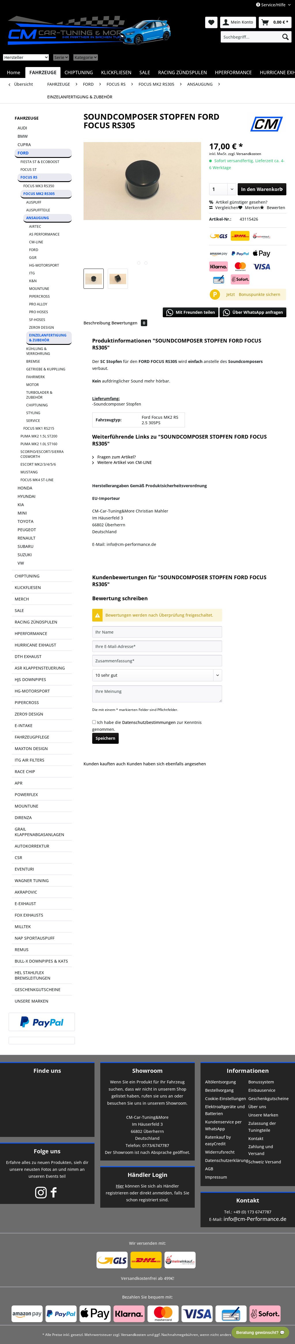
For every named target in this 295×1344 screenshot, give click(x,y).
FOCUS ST (28, 169)
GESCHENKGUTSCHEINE (37, 989)
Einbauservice (261, 1090)
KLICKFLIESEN (28, 587)
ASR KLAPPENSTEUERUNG (40, 668)
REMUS (22, 949)
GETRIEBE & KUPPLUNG (45, 369)
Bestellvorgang (219, 1090)
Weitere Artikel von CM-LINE (122, 462)
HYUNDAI (26, 496)
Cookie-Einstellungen (225, 1098)
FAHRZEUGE (27, 118)
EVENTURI (24, 869)
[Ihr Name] (157, 632)
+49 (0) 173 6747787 (252, 1212)
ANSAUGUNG (37, 217)
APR (18, 783)
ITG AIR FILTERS (29, 760)
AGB (209, 1168)
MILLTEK (23, 926)
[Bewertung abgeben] (157, 675)
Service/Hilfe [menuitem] (271, 4)
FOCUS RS (28, 177)
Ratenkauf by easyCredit (218, 1140)
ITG (32, 273)
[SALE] (144, 72)
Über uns (257, 1106)
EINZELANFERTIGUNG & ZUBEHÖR (48, 338)
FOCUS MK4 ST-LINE (37, 479)
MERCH (22, 599)
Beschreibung (97, 323)
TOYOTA (25, 521)
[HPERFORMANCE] (233, 72)
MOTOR (32, 384)
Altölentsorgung (220, 1082)
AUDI (22, 128)
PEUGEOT (27, 529)
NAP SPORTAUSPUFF (34, 938)
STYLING (33, 412)
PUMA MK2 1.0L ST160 (38, 443)
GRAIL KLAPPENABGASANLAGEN (39, 831)
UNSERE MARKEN (31, 1001)
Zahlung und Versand (260, 1150)
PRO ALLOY (38, 304)
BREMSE (33, 361)
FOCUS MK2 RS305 (39, 193)
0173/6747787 (155, 1145)
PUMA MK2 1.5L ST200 (38, 436)
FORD (23, 153)
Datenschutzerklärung (226, 1160)
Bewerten (272, 207)
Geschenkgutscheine (268, 1098)
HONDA (25, 488)
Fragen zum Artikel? (114, 457)
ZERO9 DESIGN (41, 327)
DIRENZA (23, 817)
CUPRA (24, 144)
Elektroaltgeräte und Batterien (225, 1110)
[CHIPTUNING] (78, 72)
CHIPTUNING (37, 405)
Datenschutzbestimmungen (149, 722)
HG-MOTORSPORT (44, 265)
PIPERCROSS (39, 296)
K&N (33, 280)
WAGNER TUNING (32, 880)
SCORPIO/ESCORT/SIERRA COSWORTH (42, 454)
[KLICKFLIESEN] (116, 72)
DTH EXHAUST (28, 656)
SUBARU (25, 546)
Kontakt (255, 1138)
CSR (18, 857)
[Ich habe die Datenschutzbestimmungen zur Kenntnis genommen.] (94, 722)
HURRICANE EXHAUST (35, 645)
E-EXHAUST (25, 903)
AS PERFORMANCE (44, 234)
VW (21, 563)
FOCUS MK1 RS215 (38, 428)
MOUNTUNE (39, 288)
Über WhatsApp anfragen (253, 312)
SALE (19, 610)
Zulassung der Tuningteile (262, 1127)
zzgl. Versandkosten (244, 153)
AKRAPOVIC (26, 892)
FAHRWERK (35, 376)
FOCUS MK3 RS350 (38, 185)
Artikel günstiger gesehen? (238, 202)
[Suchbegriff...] (256, 37)
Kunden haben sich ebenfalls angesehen (166, 763)
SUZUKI (25, 554)
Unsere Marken (263, 1115)
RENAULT (26, 538)
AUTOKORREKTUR (32, 846)
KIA (21, 504)
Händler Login (147, 1175)
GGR (33, 257)
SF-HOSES (37, 319)
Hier (120, 1186)
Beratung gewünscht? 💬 (260, 1332)
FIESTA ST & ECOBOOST (39, 161)
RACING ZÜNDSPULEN (36, 622)
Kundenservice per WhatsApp (223, 1125)
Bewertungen (129, 323)
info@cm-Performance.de (255, 1218)
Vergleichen (223, 207)
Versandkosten (133, 1334)
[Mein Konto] (238, 22)
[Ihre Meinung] (157, 693)
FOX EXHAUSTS (29, 915)
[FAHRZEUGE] (42, 72)
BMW (23, 136)
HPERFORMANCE (31, 633)
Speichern (105, 738)
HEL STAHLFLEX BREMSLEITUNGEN (32, 975)
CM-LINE (36, 242)
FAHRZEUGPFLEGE (32, 737)
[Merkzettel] (211, 22)
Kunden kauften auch (105, 763)
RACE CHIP (25, 771)
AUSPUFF (33, 202)
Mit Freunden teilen (190, 312)
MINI (22, 513)
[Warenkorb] (275, 22)
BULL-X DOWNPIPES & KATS (41, 961)
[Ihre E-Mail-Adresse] (157, 646)
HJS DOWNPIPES (30, 679)
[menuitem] (256, 37)
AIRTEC (35, 226)
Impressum (216, 1177)
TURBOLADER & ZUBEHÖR (39, 395)
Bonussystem (261, 1082)
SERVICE (33, 420)
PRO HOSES (38, 311)
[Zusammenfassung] (157, 660)
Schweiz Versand (264, 1162)
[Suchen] (285, 37)
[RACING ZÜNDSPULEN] (182, 72)
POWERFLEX (26, 794)
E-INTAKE (24, 725)
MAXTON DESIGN (31, 748)
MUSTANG (29, 472)
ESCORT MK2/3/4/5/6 (38, 464)
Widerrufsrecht (220, 1152)
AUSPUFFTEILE (38, 210)
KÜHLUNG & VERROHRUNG (38, 351)
